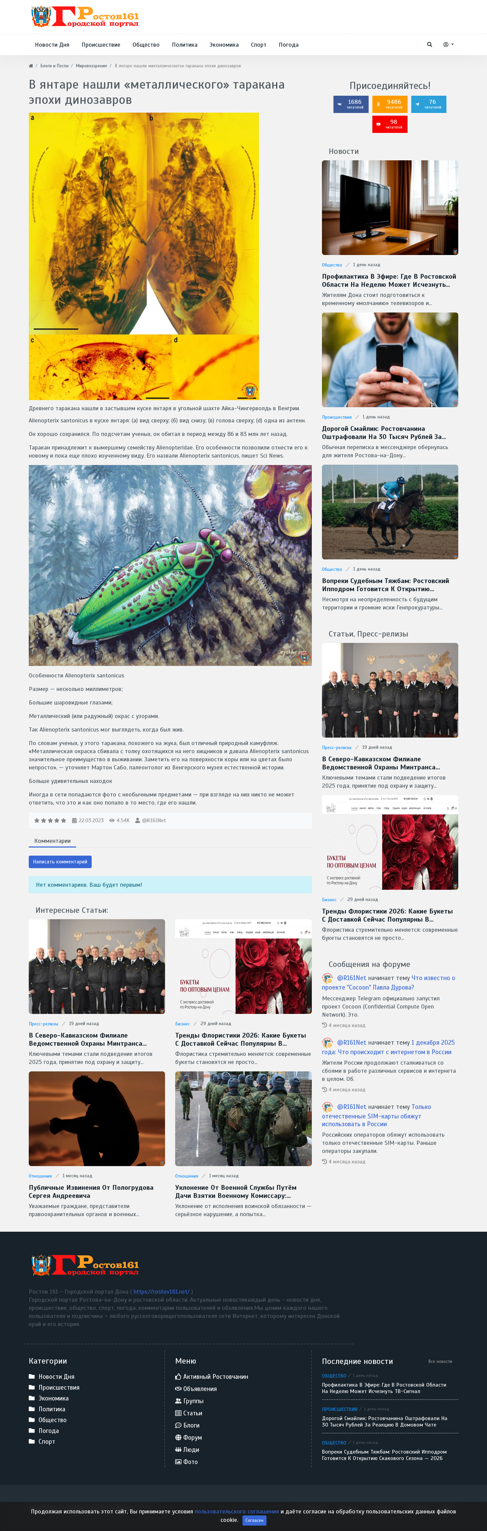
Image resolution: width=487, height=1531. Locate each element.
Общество (332, 265)
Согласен (254, 1523)
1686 (350, 104)
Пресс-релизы (43, 1024)
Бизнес (182, 1024)
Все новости (440, 1361)
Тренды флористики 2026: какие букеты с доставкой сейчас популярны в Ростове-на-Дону (240, 1039)
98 (389, 124)
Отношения (40, 1176)
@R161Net (154, 820)
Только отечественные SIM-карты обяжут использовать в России (376, 1115)
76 (428, 104)
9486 (389, 104)
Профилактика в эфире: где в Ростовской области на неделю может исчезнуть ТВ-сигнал (389, 281)
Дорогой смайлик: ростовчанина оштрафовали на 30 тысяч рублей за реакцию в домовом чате (382, 433)
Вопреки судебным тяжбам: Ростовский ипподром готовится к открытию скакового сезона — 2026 (385, 585)
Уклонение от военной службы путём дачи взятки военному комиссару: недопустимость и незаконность (236, 1192)
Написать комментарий (60, 862)
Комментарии (52, 840)
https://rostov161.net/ (162, 1291)
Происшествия (337, 417)
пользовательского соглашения (238, 1513)
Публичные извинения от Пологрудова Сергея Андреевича (91, 1192)
